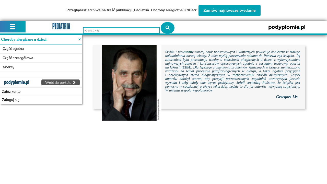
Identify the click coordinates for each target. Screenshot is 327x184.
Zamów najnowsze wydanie (229, 10)
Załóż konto (11, 91)
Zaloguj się (10, 99)
